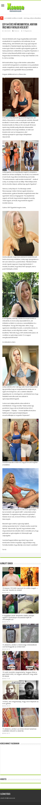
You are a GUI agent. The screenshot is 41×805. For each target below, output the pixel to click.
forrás (4, 549)
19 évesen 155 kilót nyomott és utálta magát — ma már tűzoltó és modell (20, 589)
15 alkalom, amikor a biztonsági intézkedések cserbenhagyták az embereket (19, 646)
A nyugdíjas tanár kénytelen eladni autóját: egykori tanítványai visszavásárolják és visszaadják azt (18, 617)
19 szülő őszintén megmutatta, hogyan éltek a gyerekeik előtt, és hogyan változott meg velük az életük (20, 674)
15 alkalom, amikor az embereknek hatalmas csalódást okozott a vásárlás (19, 730)
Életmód (16, 31)
